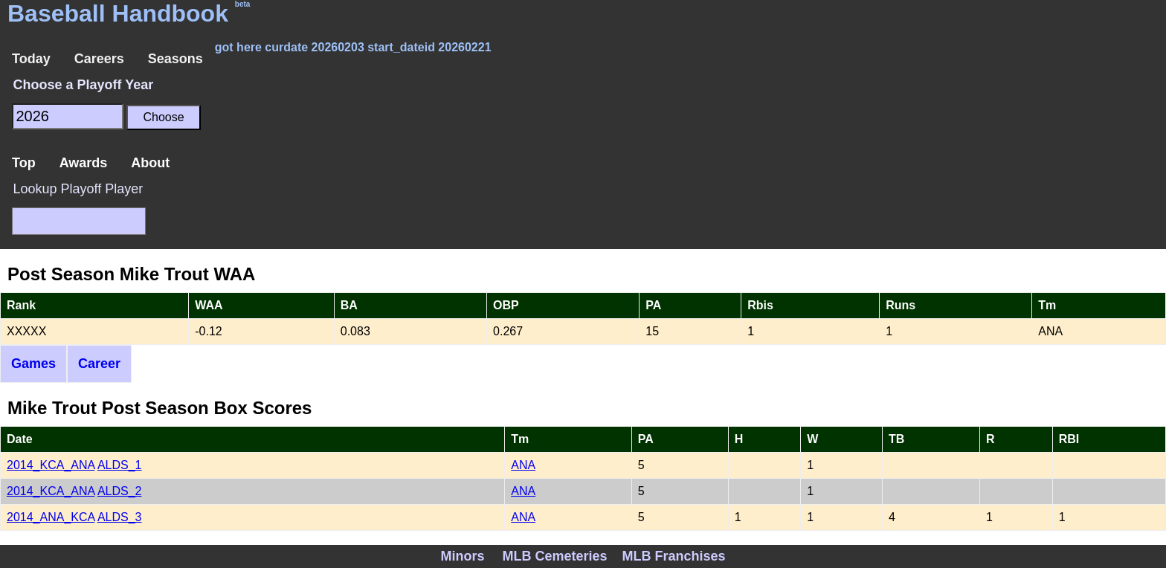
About (150, 162)
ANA (523, 465)
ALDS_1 (119, 465)
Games (33, 363)
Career (99, 363)
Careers (99, 58)
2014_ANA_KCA (50, 517)
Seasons (175, 58)
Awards (83, 162)
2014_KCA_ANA (50, 465)
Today (31, 58)
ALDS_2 (119, 491)
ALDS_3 (119, 517)
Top (24, 162)
